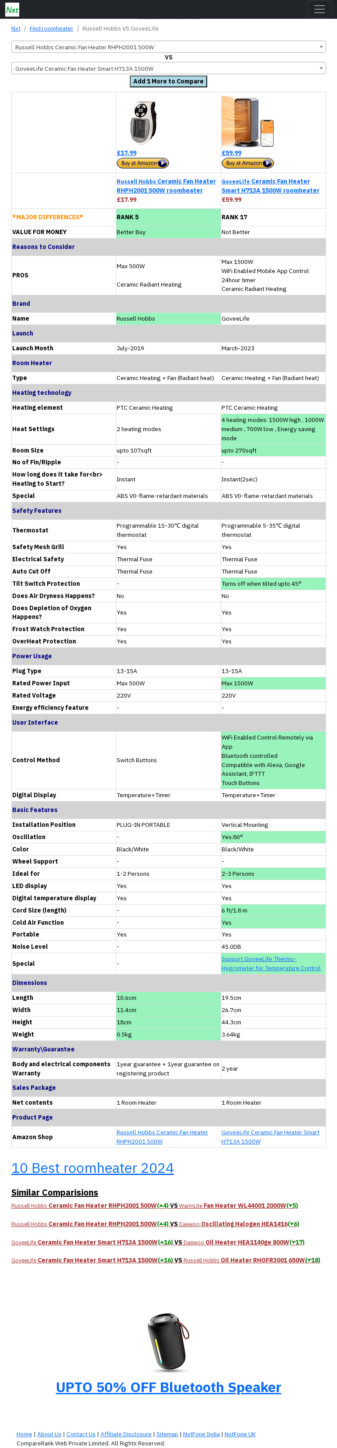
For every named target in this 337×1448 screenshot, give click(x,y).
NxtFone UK (240, 1434)
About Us (49, 1434)
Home (24, 1434)
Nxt (16, 28)
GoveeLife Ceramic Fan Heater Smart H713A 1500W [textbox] (84, 69)
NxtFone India (201, 1434)
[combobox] (168, 47)
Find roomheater (51, 28)
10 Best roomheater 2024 (92, 1167)
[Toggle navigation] (319, 9)
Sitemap (167, 1434)
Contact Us (81, 1434)
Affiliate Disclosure (126, 1434)
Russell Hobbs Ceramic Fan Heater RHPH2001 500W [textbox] (84, 47)
